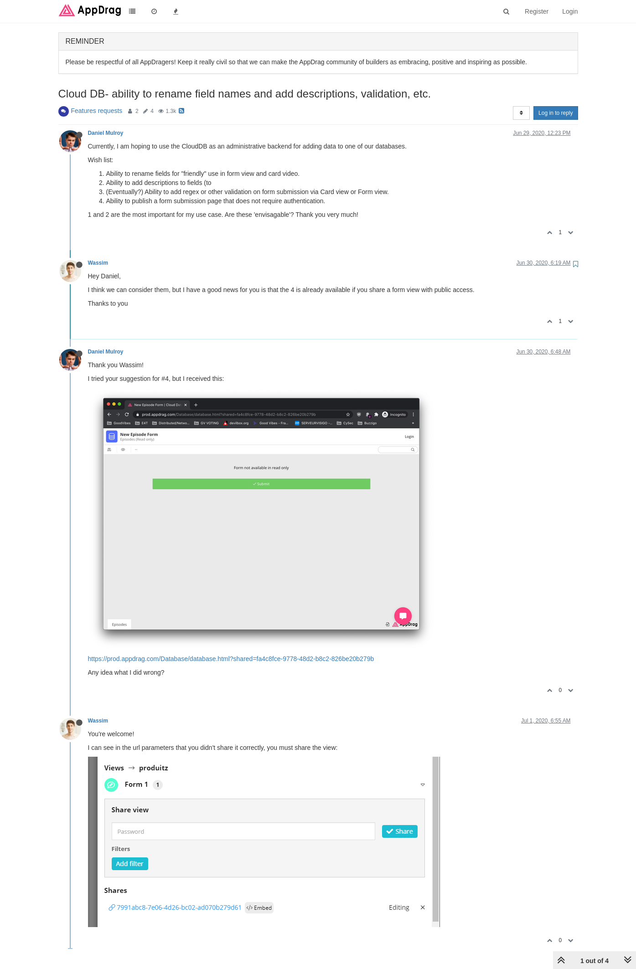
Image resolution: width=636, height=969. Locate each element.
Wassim (98, 263)
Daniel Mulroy (106, 133)
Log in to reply (555, 113)
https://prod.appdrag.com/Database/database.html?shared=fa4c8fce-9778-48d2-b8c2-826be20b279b (231, 658)
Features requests (97, 110)
